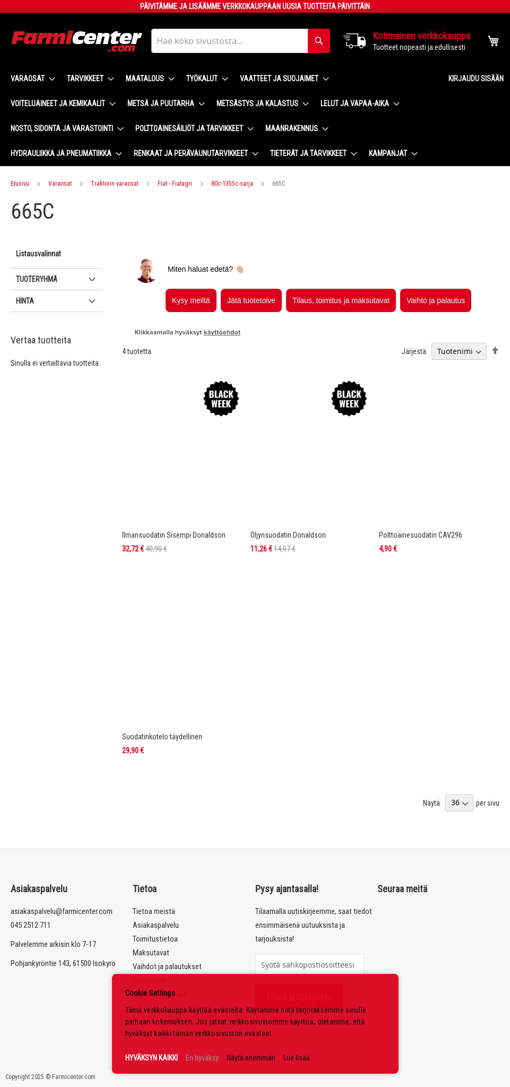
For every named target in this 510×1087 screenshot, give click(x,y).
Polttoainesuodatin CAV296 (420, 535)
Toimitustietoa (155, 939)
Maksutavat (151, 952)
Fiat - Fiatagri (175, 183)
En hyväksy (202, 1058)
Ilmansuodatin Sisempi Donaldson (174, 535)
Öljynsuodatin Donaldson (288, 535)
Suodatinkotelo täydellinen (162, 736)
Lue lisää (296, 1058)
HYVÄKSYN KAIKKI (151, 1058)
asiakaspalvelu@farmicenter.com (62, 911)
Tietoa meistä (154, 911)
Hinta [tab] (25, 301)
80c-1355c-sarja (232, 183)
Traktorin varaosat (115, 183)
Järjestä (414, 351)
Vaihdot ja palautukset (167, 966)
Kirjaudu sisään (476, 78)
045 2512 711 (31, 925)
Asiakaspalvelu (156, 925)
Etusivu (20, 183)
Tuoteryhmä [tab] (36, 279)
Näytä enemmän (251, 1058)
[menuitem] (29, 78)
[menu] (221, 116)
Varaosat (60, 183)
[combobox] (240, 41)
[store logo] (77, 41)
